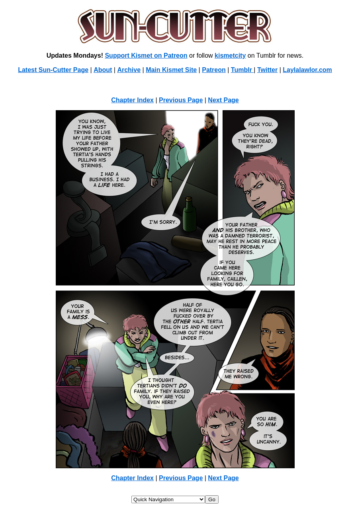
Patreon (214, 69)
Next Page (223, 100)
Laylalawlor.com (307, 69)
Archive (129, 69)
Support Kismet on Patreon (146, 55)
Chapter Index (132, 100)
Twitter (267, 69)
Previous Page (181, 100)
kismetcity (230, 55)
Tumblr (242, 69)
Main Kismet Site (171, 69)
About (103, 69)
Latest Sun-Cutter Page (53, 69)
